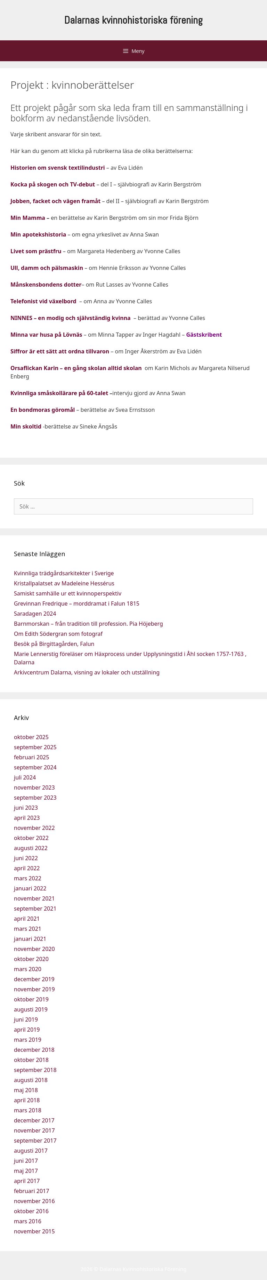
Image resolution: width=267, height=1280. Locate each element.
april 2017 (27, 1181)
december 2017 (34, 1120)
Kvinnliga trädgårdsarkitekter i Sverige (64, 573)
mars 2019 (27, 1039)
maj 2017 (26, 1171)
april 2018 (27, 1100)
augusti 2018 (31, 1080)
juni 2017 (26, 1161)
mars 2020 (27, 969)
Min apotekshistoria (38, 234)
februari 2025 (31, 757)
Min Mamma (27, 218)
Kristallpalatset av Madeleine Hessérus (64, 583)
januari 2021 (30, 939)
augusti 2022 (31, 848)
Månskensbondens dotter (45, 284)
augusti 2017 (31, 1150)
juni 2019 (26, 1019)
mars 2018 (27, 1110)
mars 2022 (27, 878)
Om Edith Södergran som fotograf (58, 634)
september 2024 (35, 767)
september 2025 (35, 747)
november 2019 (34, 989)
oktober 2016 (31, 1211)
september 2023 (35, 797)
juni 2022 (26, 858)
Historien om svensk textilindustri (57, 167)
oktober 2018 (31, 1060)
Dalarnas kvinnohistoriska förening (133, 20)
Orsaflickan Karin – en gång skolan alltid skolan (76, 368)
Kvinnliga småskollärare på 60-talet (59, 393)
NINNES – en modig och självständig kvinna (70, 318)
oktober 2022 (31, 838)
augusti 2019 (31, 1009)
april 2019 (27, 1029)
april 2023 (27, 818)
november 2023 (34, 787)
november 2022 (34, 828)
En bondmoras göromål (42, 410)
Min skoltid (25, 426)
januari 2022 (30, 888)
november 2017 (34, 1130)
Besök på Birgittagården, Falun (54, 644)
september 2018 (35, 1070)
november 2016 (34, 1201)
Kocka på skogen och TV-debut (52, 184)
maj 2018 (26, 1090)
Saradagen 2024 (35, 613)
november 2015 (34, 1231)
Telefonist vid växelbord (43, 301)
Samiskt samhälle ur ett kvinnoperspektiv (67, 593)
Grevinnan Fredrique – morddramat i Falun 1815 (76, 603)
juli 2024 (25, 777)
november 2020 (34, 949)
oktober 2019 (31, 999)
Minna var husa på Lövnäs (46, 334)
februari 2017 (31, 1191)
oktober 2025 (31, 737)
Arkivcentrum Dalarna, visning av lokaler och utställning (87, 672)
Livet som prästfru (36, 251)
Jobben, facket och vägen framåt (55, 201)
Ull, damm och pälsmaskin (46, 268)
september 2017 (35, 1140)
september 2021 (35, 908)
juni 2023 (26, 807)
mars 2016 (27, 1221)
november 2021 (34, 898)
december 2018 (34, 1050)
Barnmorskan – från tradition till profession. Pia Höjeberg (88, 623)
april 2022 (27, 868)
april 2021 (27, 918)
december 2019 (34, 979)
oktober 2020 (31, 959)
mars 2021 (27, 929)
